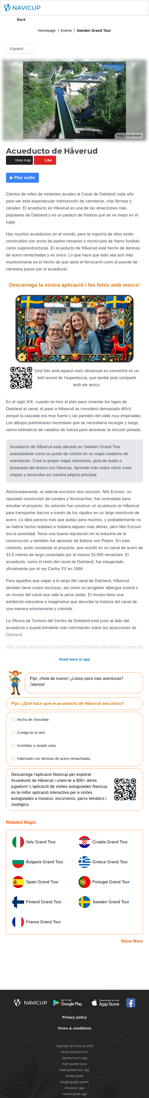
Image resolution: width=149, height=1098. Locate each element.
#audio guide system (74, 1082)
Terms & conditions (74, 1028)
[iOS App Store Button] (105, 1003)
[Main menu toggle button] (140, 8)
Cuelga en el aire (31, 733)
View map (19, 160)
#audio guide (75, 1076)
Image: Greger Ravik (129, 135)
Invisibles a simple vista (36, 746)
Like (45, 160)
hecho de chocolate (33, 720)
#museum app (74, 1088)
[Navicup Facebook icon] (130, 1002)
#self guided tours (74, 1064)
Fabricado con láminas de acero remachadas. (54, 759)
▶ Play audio (22, 177)
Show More (132, 941)
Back (18, 19)
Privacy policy (74, 1017)
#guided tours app (74, 1058)
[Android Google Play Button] (68, 1003)
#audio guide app (74, 1094)
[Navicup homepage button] (24, 8)
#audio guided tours (74, 1052)
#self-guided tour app (74, 1070)
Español (20, 48)
